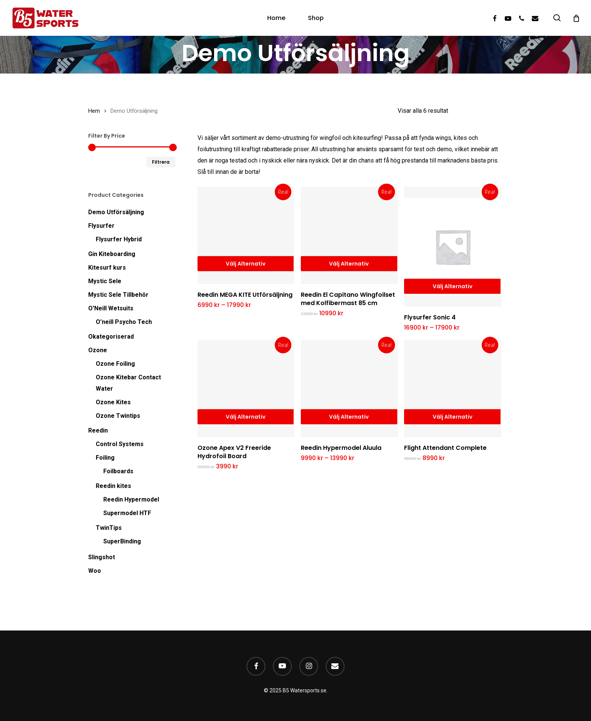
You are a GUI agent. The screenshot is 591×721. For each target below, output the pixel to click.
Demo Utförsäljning (116, 212)
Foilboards (118, 471)
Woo (94, 570)
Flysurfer (101, 225)
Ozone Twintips (118, 415)
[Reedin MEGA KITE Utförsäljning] (246, 235)
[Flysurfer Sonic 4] (452, 247)
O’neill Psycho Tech (124, 321)
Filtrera (161, 162)
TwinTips (109, 527)
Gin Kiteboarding (111, 254)
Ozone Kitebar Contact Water (128, 383)
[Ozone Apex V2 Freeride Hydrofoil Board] (246, 388)
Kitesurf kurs (107, 267)
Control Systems (120, 444)
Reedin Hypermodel (131, 499)
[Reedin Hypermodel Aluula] (349, 388)
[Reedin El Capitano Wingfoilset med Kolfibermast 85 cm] (349, 235)
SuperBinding (122, 541)
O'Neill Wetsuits (110, 308)
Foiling (105, 457)
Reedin (98, 430)
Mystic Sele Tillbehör (118, 294)
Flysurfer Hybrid (119, 239)
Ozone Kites (113, 402)
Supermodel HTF (127, 513)
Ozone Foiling (115, 363)
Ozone (97, 350)
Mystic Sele (104, 281)
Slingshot (101, 557)
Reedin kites (113, 485)
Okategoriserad (111, 336)
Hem (94, 110)
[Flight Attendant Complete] (452, 388)
